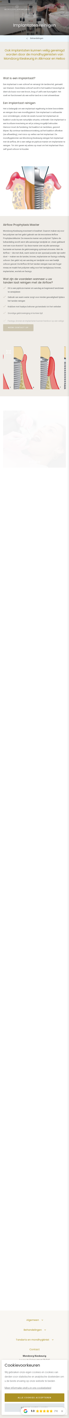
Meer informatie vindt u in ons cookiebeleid (28, 1387)
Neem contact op (18, 328)
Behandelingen (36, 38)
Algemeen (32, 1320)
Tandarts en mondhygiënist (32, 1339)
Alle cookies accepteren (34, 1397)
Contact (34, 1349)
